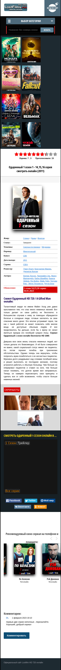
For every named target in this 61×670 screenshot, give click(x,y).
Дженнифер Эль (43, 276)
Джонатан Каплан (30, 271)
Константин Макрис (42, 269)
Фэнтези (41, 238)
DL (7, 618)
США (25, 264)
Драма (33, 238)
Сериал (26, 238)
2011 (25, 260)
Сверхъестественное (31, 247)
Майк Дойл (44, 281)
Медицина (46, 247)
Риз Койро (34, 281)
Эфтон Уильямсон (35, 283)
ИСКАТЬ (47, 29)
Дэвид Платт (28, 269)
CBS (25, 256)
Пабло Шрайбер (41, 278)
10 (55, 154)
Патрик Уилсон (29, 276)
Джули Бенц (49, 283)
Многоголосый (29, 251)
